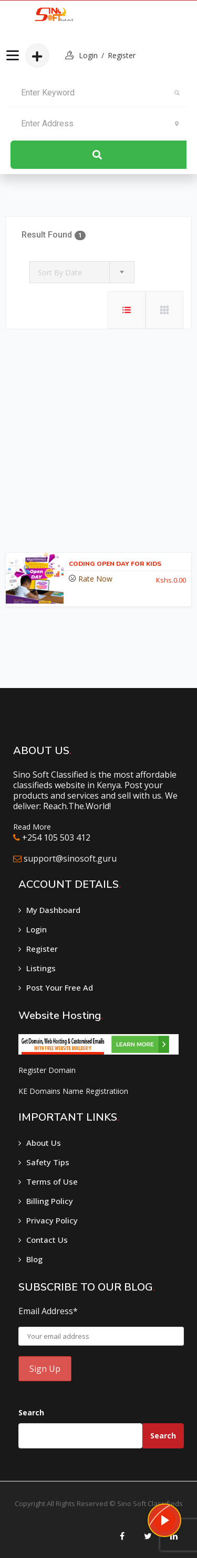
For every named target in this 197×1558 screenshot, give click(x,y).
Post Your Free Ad (59, 987)
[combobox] (81, 272)
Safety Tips (47, 1162)
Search (31, 1412)
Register (122, 55)
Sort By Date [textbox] (60, 272)
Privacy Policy (52, 1220)
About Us (43, 1142)
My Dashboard (53, 910)
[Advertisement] (98, 443)
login (88, 55)
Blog (34, 1259)
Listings (41, 968)
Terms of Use (52, 1181)
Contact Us (47, 1239)
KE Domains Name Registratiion (73, 1091)
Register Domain (47, 1070)
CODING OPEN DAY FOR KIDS (115, 564)
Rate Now (95, 579)
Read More (32, 827)
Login (36, 929)
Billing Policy (49, 1201)
